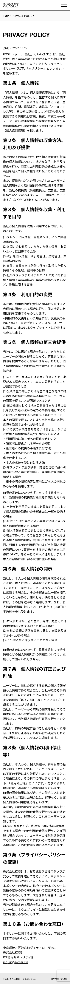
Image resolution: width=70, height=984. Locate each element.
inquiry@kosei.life (15, 962)
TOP (6, 16)
